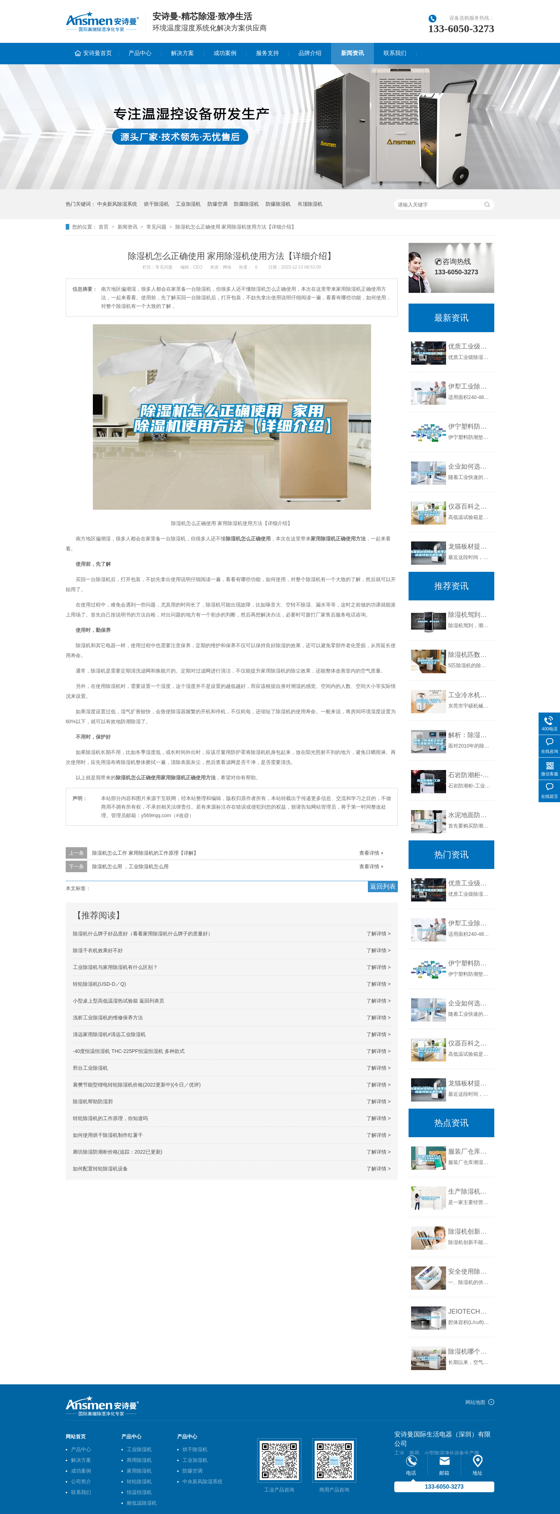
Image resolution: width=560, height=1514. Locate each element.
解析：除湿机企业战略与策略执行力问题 (469, 735)
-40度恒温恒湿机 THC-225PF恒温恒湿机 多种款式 (129, 1051)
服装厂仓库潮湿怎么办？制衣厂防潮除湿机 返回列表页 (469, 1151)
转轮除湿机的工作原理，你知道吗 (110, 1118)
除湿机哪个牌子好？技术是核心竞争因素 (469, 1351)
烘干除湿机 (156, 204)
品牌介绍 (310, 53)
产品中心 (140, 53)
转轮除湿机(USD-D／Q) (99, 984)
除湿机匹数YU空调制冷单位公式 (469, 654)
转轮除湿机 (139, 1481)
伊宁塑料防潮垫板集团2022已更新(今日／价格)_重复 (469, 426)
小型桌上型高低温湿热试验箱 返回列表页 (118, 1001)
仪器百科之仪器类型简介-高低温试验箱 (469, 506)
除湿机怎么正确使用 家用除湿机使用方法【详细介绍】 (236, 227)
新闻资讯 (352, 53)
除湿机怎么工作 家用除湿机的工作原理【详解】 (145, 853)
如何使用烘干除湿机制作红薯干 (108, 1135)
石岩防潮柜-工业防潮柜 (469, 775)
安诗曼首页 (97, 53)
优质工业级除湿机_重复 (469, 346)
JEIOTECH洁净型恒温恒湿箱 (469, 1311)
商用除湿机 (139, 1460)
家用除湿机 (139, 1471)
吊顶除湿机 (310, 204)
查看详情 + (371, 853)
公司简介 (81, 1481)
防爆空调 (218, 204)
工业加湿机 (188, 204)
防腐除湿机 (246, 204)
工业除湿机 (139, 1449)
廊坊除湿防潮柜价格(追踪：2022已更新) (117, 1152)
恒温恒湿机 (139, 1492)
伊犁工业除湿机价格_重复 (469, 386)
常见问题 (156, 227)
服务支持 (267, 53)
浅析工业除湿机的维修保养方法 (108, 1017)
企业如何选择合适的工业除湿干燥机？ (469, 466)
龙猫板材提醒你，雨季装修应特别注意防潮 (469, 546)
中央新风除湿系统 (117, 204)
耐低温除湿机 (142, 1503)
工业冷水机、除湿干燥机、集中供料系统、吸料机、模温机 (469, 695)
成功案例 (225, 53)
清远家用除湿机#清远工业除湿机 (109, 1034)
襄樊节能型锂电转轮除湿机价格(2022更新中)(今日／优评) (137, 1085)
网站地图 (475, 1402)
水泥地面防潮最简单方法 (469, 815)
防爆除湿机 (278, 204)
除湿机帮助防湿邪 (93, 1101)
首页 (104, 227)
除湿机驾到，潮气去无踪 (469, 614)
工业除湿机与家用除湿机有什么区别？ (115, 967)
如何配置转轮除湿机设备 (100, 1168)
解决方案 (182, 53)
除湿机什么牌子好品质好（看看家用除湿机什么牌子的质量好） (143, 933)
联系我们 (395, 53)
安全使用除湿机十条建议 (469, 1271)
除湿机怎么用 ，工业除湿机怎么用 (130, 866)
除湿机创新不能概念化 (469, 1231)
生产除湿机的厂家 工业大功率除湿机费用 (469, 1191)
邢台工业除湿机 (90, 1068)
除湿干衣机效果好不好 (98, 950)
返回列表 (383, 886)
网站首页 (76, 1436)
